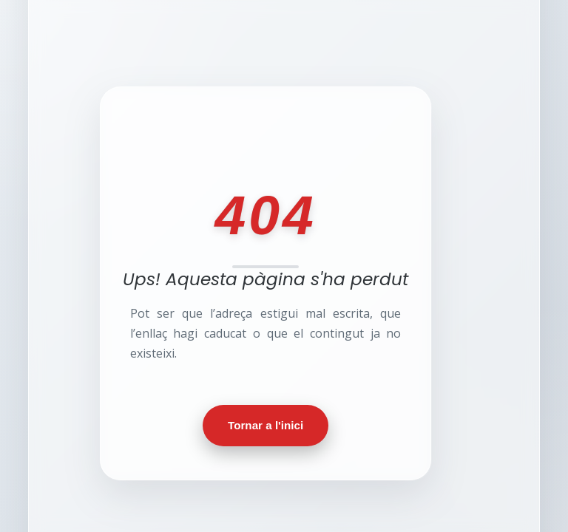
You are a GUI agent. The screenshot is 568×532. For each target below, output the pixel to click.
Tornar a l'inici (265, 425)
